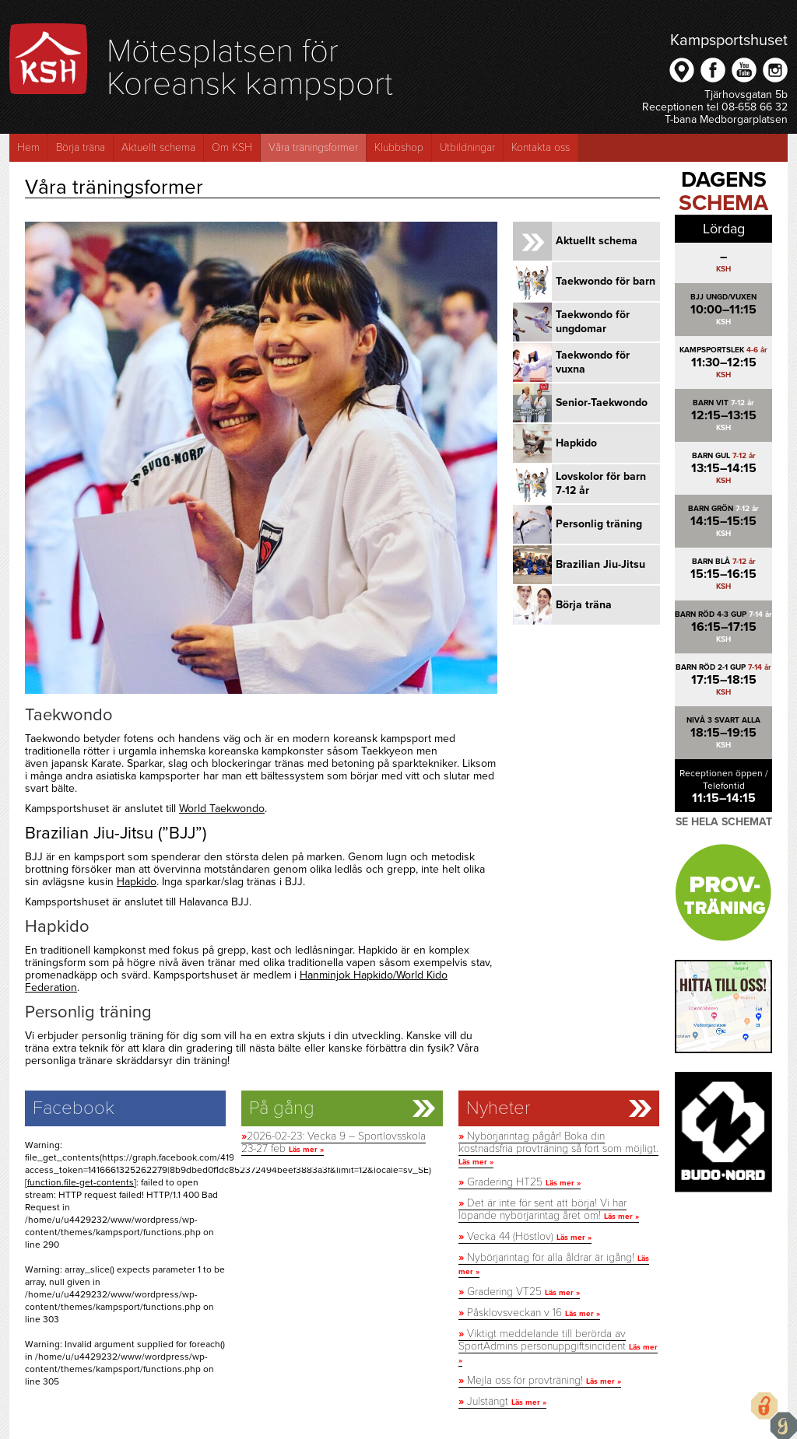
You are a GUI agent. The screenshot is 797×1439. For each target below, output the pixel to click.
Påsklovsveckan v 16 (529, 1312)
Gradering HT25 (519, 1182)
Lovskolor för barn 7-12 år (601, 483)
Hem (28, 147)
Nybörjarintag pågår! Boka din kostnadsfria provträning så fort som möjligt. (558, 1148)
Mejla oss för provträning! (539, 1380)
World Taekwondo (222, 808)
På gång (281, 1108)
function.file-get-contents (80, 1182)
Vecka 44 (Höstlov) (525, 1236)
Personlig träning (599, 523)
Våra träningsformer (313, 147)
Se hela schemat (724, 821)
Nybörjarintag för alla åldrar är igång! (553, 1263)
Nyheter (498, 1108)
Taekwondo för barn (605, 281)
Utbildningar (467, 147)
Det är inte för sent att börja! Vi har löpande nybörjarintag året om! (548, 1209)
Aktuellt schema (158, 147)
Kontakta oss (540, 147)
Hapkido (136, 881)
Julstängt (502, 1401)
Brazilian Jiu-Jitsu (600, 564)
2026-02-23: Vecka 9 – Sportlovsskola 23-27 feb (333, 1142)
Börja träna (80, 147)
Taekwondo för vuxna (593, 362)
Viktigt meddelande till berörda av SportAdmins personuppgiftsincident (558, 1346)
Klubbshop (398, 147)
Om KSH (232, 147)
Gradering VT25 (519, 1291)
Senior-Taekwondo (602, 402)
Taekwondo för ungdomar (593, 321)
